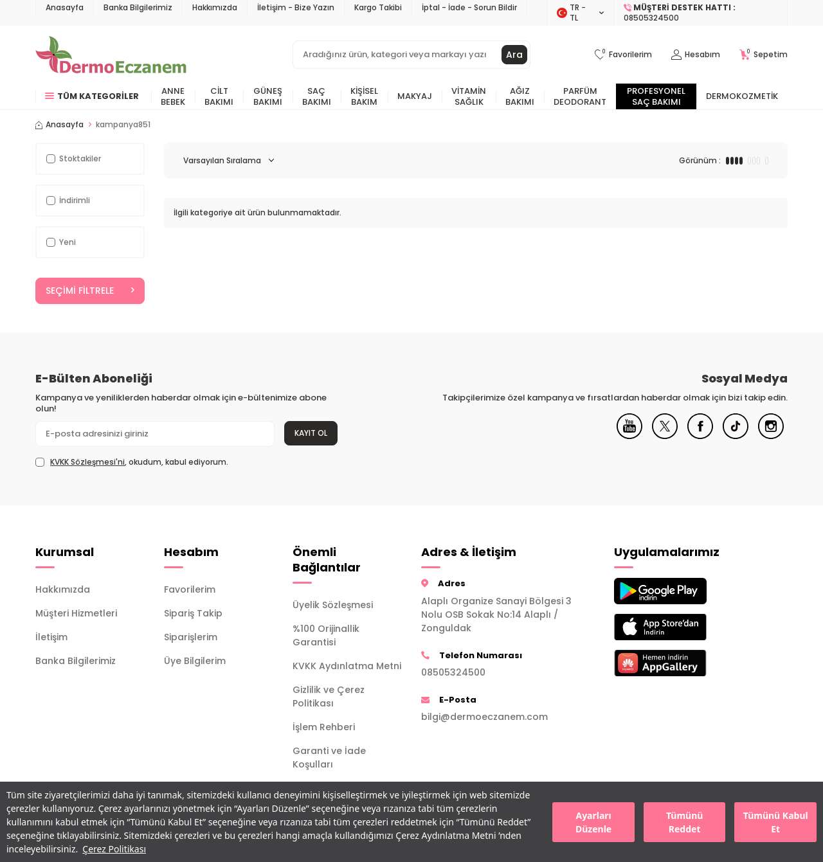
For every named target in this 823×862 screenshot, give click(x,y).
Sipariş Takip (193, 613)
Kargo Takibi (378, 7)
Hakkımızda (214, 7)
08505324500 (453, 672)
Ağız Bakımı (519, 96)
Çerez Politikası (114, 849)
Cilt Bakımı (218, 96)
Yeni (61, 242)
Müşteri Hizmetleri (76, 613)
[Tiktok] (735, 435)
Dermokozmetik (742, 96)
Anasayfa (65, 7)
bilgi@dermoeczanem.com (484, 716)
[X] (665, 435)
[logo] (110, 54)
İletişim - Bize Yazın (295, 7)
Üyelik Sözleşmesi (333, 604)
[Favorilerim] (623, 54)
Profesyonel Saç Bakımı (656, 96)
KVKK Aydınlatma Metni (347, 666)
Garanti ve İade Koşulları (329, 757)
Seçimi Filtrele (90, 290)
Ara (514, 54)
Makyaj (414, 96)
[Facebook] (700, 435)
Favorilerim (189, 589)
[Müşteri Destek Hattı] (701, 13)
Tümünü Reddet (684, 822)
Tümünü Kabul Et (775, 822)
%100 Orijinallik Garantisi (326, 635)
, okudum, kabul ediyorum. (131, 462)
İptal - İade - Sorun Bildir (469, 7)
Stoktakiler (73, 158)
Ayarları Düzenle (593, 822)
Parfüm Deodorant (580, 96)
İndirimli (68, 200)
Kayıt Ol (310, 432)
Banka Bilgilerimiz (138, 7)
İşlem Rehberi (324, 727)
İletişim (51, 637)
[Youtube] (629, 435)
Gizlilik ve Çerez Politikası (329, 696)
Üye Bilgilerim (195, 660)
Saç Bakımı (316, 96)
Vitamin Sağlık (468, 96)
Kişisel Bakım (364, 96)
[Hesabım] (695, 54)
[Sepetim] (763, 54)
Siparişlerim (190, 637)
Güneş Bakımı (267, 96)
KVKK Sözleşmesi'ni (87, 461)
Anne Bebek (173, 96)
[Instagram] (771, 435)
